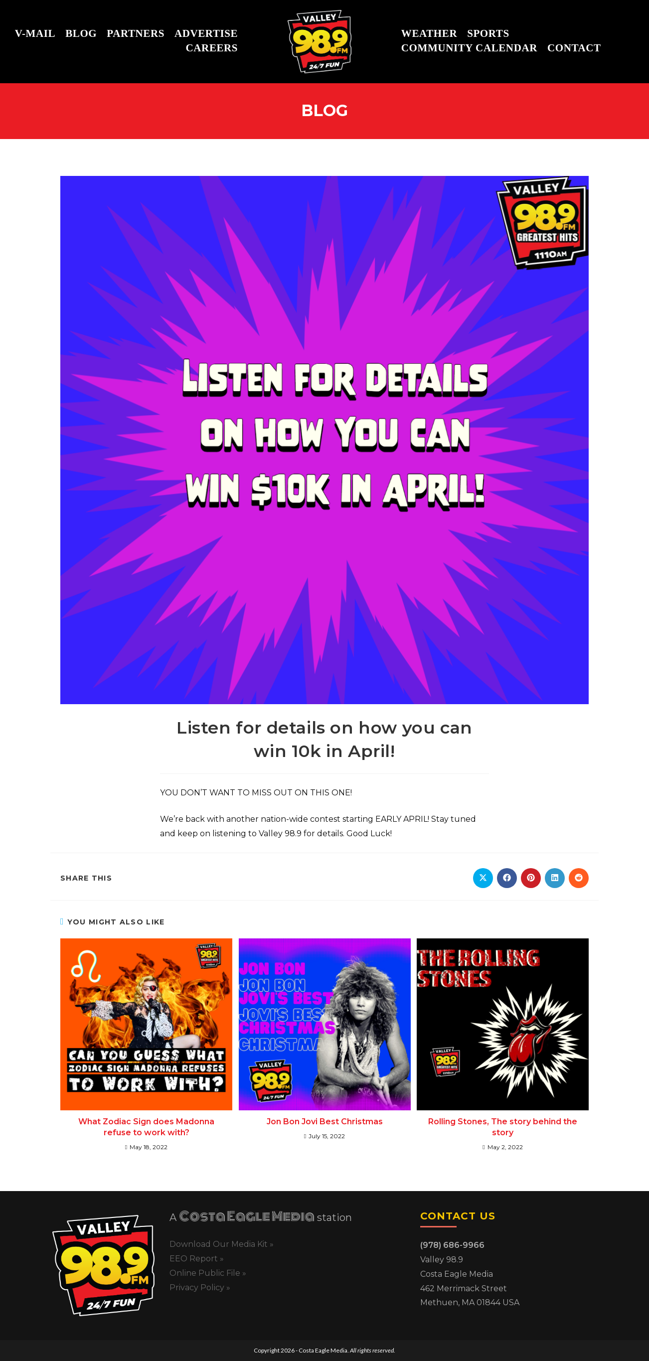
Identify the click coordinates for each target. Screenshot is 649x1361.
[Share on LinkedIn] (555, 878)
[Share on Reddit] (579, 878)
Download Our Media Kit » (221, 1244)
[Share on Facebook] (507, 878)
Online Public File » (207, 1273)
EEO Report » (196, 1258)
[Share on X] (483, 878)
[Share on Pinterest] (531, 878)
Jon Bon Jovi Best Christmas (325, 1121)
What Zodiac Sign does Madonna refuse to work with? (146, 1127)
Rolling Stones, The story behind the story (502, 1127)
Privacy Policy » (199, 1287)
